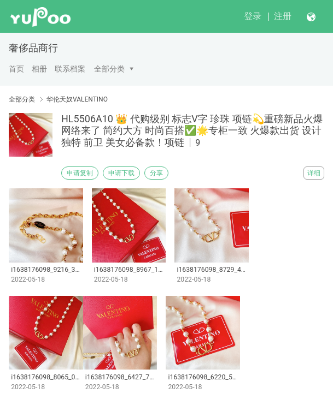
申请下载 (121, 173)
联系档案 (70, 68)
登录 (252, 16)
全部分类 (109, 68)
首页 (16, 68)
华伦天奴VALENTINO (77, 99)
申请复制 (80, 173)
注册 (282, 16)
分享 (156, 173)
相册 (39, 68)
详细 (313, 173)
